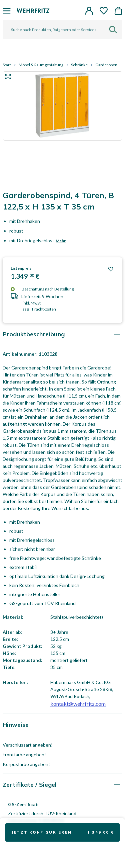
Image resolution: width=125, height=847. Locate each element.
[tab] (62, 334)
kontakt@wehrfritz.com (78, 703)
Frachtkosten (44, 309)
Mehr (61, 240)
